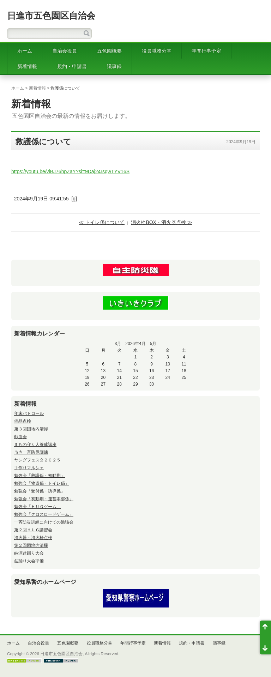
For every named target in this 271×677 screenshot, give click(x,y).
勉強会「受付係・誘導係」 (39, 491)
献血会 (20, 436)
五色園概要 (109, 51)
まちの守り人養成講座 (35, 444)
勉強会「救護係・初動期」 (39, 475)
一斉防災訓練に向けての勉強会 (43, 522)
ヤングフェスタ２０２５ (37, 460)
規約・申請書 (72, 66)
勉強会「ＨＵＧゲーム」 (37, 506)
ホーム (24, 51)
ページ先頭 (265, 629)
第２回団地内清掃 (31, 545)
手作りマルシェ (29, 467)
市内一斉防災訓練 (31, 452)
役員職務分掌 (156, 51)
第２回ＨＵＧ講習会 (33, 529)
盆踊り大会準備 (29, 560)
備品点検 (22, 421)
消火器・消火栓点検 (33, 537)
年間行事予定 (206, 51)
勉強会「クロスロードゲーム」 (43, 514)
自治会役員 (64, 51)
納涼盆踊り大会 (29, 553)
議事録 (114, 66)
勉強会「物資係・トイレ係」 (41, 483)
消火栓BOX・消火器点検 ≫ (161, 222)
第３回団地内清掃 (31, 429)
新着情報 (27, 66)
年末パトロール (29, 413)
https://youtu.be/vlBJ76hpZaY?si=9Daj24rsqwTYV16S (70, 171)
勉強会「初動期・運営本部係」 (43, 498)
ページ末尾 (265, 645)
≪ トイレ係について (102, 222)
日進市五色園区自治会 (51, 15)
